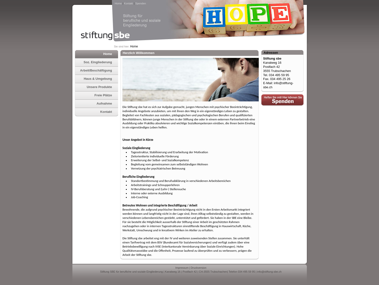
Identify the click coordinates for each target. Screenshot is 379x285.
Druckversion (198, 267)
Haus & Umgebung (98, 78)
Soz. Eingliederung (98, 62)
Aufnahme (104, 103)
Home (118, 3)
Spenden (140, 3)
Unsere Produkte (99, 87)
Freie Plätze (103, 95)
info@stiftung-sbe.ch (269, 271)
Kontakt (128, 3)
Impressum (182, 267)
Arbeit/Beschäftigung (96, 70)
